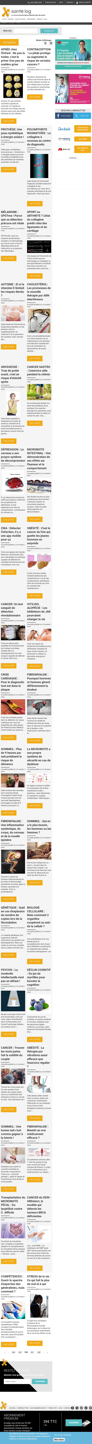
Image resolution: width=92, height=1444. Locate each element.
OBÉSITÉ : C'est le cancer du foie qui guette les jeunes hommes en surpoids (38, 536)
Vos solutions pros (83, 149)
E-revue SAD (50, 2)
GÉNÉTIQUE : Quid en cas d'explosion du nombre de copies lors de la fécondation (13, 915)
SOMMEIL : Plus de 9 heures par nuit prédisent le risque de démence (11, 756)
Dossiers (11, 19)
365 (20, 1352)
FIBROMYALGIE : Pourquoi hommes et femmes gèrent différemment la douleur (39, 682)
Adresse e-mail (10, 1377)
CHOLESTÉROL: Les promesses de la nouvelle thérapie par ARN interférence (39, 292)
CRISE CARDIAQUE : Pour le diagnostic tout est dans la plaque (12, 682)
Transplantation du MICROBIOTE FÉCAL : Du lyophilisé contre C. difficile (13, 1205)
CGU (60, 1408)
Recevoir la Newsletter (73, 110)
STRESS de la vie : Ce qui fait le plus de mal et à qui (39, 1280)
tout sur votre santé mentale (82, 129)
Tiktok (86, 1407)
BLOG (45, 19)
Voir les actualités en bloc (51, 43)
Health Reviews (20, 19)
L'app (61, 2)
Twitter (76, 1407)
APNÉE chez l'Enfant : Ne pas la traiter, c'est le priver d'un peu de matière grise (13, 57)
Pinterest (81, 1407)
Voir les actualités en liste (45, 43)
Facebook (72, 1407)
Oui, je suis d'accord (62, 1435)
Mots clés (7, 31)
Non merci (59, 1440)
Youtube (90, 1407)
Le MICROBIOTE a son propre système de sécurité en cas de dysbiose (39, 756)
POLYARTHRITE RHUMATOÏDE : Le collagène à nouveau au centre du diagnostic (39, 137)
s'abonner (74, 1422)
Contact (68, 1408)
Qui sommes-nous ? (38, 1408)
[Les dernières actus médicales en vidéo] (73, 188)
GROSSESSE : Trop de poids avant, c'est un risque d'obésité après (11, 374)
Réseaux (40, 19)
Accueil (12, 1408)
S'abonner (40, 1381)
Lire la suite (8, 121)
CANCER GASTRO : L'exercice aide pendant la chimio (38, 370)
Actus (4, 19)
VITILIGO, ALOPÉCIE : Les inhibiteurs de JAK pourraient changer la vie (39, 611)
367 (32, 1352)
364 (13, 1352)
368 (38, 1352)
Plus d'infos (32, 1438)
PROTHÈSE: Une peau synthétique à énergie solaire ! (12, 133)
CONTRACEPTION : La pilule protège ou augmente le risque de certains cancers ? (39, 57)
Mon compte (85, 2)
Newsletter (23, 1408)
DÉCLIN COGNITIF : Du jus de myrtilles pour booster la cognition (39, 977)
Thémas (69, 2)
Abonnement (31, 19)
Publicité (53, 1408)
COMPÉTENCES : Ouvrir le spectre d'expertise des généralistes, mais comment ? (12, 1284)
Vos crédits (82, 139)
